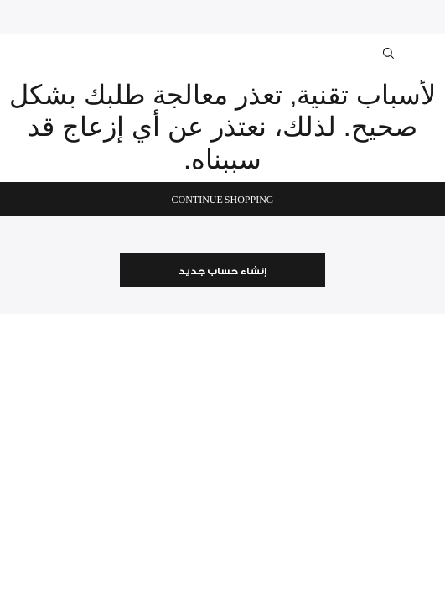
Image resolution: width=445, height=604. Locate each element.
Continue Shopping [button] (222, 200)
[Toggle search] (389, 56)
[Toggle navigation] (421, 52)
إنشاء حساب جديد (222, 271)
